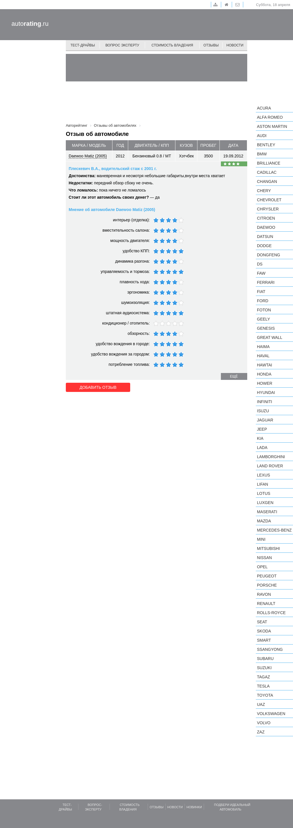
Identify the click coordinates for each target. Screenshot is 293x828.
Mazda (264, 521)
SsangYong (270, 649)
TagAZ (263, 677)
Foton (264, 310)
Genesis (266, 328)
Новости (234, 45)
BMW (262, 154)
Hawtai (264, 365)
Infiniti (264, 401)
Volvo (263, 722)
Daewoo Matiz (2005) (88, 156)
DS (259, 264)
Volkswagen (271, 713)
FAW (261, 273)
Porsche (267, 585)
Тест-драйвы (82, 45)
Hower (264, 383)
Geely (263, 319)
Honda (264, 374)
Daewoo (266, 227)
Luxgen (265, 502)
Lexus (263, 475)
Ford (262, 300)
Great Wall (269, 337)
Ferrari (265, 282)
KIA (260, 438)
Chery (264, 190)
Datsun (265, 236)
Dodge (264, 245)
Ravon (264, 594)
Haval (263, 356)
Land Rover (270, 466)
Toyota (265, 695)
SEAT (262, 622)
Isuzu (263, 411)
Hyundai (266, 392)
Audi (261, 135)
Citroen (266, 218)
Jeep (262, 429)
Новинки (194, 807)
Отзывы (211, 45)
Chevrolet (269, 200)
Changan (267, 181)
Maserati (267, 511)
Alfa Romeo (270, 117)
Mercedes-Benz (274, 530)
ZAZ (260, 732)
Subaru (265, 658)
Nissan (264, 557)
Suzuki (264, 667)
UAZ (261, 704)
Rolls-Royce (271, 612)
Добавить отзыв (98, 387)
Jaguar (265, 420)
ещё (234, 376)
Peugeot (266, 576)
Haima (263, 346)
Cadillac (266, 172)
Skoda (264, 631)
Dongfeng (268, 255)
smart (264, 640)
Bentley (266, 144)
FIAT (261, 291)
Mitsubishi (268, 548)
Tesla (263, 686)
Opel (262, 567)
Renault (266, 603)
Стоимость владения (172, 45)
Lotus (263, 493)
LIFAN (262, 484)
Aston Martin (272, 126)
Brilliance (268, 163)
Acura (264, 108)
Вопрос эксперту (122, 45)
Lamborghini (271, 456)
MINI (261, 539)
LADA (262, 447)
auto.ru (30, 23)
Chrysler (268, 209)
